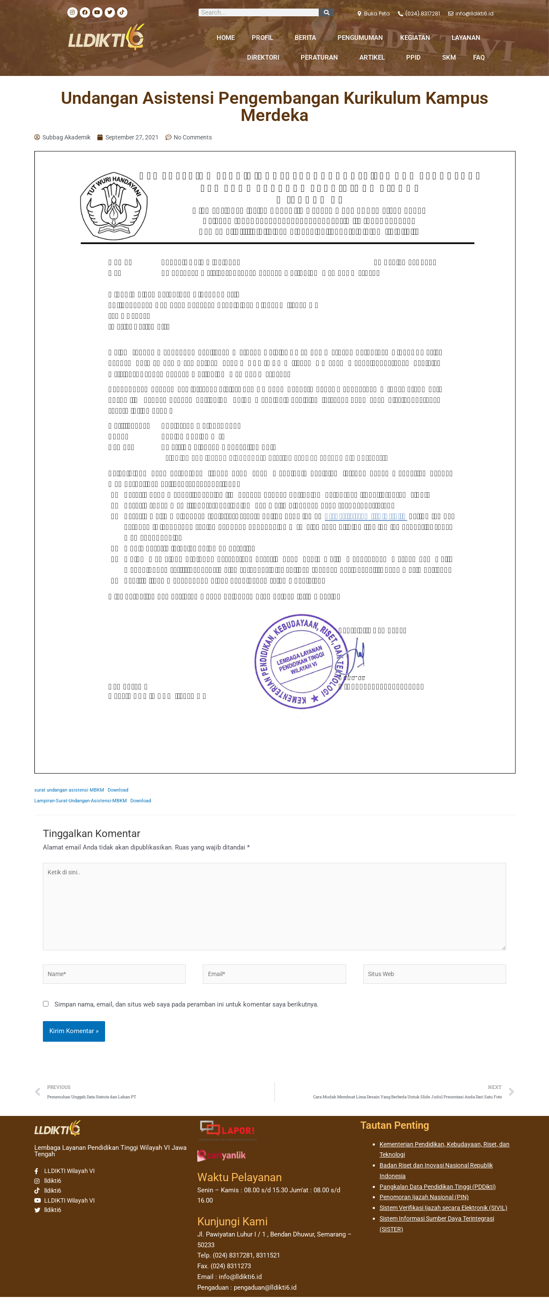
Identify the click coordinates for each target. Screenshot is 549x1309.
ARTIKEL (374, 57)
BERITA (307, 37)
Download (125, 791)
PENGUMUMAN (360, 38)
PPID (415, 57)
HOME (226, 38)
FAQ (479, 57)
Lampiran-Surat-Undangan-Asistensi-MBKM (84, 801)
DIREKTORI (265, 57)
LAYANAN (468, 37)
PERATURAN (321, 57)
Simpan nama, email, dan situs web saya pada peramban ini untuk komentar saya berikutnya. (186, 1015)
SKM (449, 57)
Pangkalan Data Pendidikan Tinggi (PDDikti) (442, 1198)
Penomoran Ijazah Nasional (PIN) (427, 1209)
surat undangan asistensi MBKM (72, 791)
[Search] (326, 12)
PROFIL (265, 37)
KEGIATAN (417, 37)
